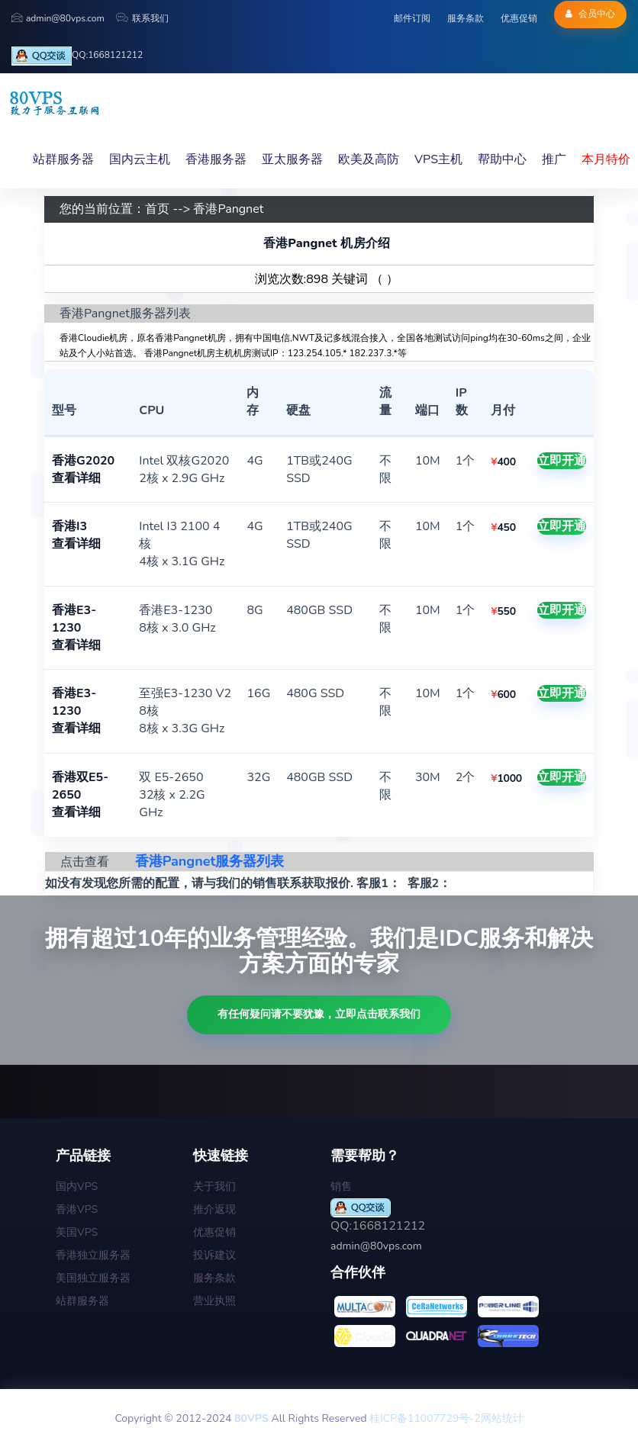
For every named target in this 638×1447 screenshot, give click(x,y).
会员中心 (590, 14)
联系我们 (142, 18)
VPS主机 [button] (438, 159)
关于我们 (214, 1186)
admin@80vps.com (58, 18)
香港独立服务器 (93, 1255)
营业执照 (214, 1301)
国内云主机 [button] (139, 159)
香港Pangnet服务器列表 (210, 861)
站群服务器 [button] (63, 159)
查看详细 (76, 478)
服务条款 (465, 18)
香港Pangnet (228, 209)
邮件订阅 (412, 18)
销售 (341, 1186)
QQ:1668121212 (77, 56)
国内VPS (77, 1186)
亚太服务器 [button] (292, 159)
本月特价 (606, 159)
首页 (157, 209)
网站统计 (502, 1418)
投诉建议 (214, 1255)
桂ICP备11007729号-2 (424, 1418)
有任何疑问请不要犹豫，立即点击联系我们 (319, 1014)
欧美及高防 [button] (368, 159)
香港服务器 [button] (215, 159)
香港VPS (77, 1209)
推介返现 (214, 1209)
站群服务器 (82, 1301)
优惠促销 (519, 18)
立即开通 (561, 460)
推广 (554, 159)
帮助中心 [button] (502, 159)
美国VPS (77, 1232)
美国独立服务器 (93, 1278)
